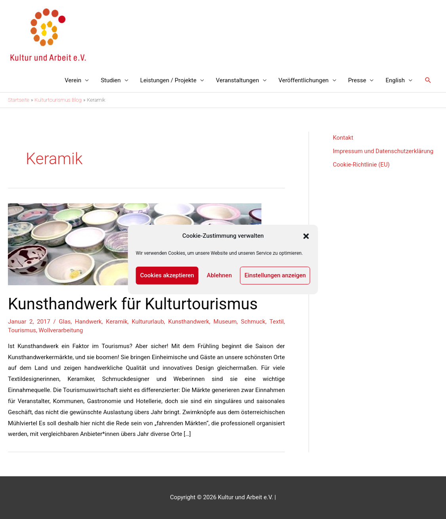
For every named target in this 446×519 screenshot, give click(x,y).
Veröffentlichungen (303, 80)
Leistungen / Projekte (168, 80)
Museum (224, 321)
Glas (65, 321)
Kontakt (343, 137)
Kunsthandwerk (189, 321)
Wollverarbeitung (60, 330)
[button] (306, 236)
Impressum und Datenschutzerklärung (383, 151)
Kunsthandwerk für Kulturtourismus (133, 304)
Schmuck (253, 321)
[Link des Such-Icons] (428, 80)
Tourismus (22, 330)
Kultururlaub (148, 321)
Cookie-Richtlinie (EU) (361, 164)
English (395, 80)
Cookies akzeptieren (167, 275)
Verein (73, 80)
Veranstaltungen (237, 80)
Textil (276, 321)
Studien (110, 80)
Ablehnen (219, 275)
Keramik (117, 321)
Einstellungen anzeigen (275, 275)
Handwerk (88, 321)
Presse (357, 80)
